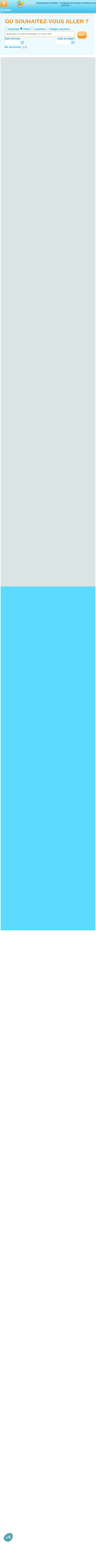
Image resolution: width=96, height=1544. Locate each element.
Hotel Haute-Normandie (15, 1333)
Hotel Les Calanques (14, 1098)
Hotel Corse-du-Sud (15, 1314)
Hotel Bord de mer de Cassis (18, 1129)
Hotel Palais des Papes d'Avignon (20, 1149)
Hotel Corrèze (12, 1382)
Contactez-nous (50, 1528)
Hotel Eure (10, 1336)
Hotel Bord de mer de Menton (18, 1113)
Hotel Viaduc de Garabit (15, 1152)
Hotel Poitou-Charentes (15, 1464)
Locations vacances (44, 1533)
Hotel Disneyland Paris (15, 1165)
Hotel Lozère (11, 1374)
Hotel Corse (9, 1311)
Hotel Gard (11, 1369)
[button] (8, 1537)
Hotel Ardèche (12, 1503)
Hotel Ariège (11, 1407)
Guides (80, 1533)
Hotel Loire (11, 1514)
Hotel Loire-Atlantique (16, 1440)
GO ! (82, 34)
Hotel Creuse (12, 1385)
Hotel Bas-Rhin (13, 1205)
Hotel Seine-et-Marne (16, 1350)
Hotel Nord (10, 1432)
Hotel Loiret (11, 1292)
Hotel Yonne (11, 1262)
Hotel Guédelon (11, 1155)
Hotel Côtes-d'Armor (15, 1268)
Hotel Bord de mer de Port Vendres (21, 1115)
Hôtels (27, 29)
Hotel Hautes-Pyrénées (17, 1418)
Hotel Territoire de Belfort (18, 1330)
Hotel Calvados (13, 1243)
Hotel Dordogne (13, 1213)
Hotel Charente (13, 1467)
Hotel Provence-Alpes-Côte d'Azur (21, 1478)
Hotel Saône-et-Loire (16, 1259)
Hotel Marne (11, 1309)
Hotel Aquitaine (11, 1210)
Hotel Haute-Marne (15, 1306)
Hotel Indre (11, 1287)
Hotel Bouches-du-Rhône (18, 1486)
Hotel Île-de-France (13, 1341)
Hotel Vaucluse (13, 1494)
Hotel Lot (10, 1421)
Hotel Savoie (11, 1519)
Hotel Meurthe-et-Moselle (18, 1393)
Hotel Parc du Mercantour (16, 1085)
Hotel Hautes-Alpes (15, 1489)
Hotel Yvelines (12, 1360)
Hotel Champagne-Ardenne (17, 1298)
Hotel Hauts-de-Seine (16, 1347)
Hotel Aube (11, 1303)
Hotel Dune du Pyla (13, 1093)
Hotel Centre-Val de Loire (16, 1278)
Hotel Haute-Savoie (15, 1508)
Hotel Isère (11, 1511)
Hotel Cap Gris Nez (13, 1096)
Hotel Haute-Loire (14, 1235)
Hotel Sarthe (11, 1448)
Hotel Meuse (11, 1396)
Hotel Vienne (12, 1475)
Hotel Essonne (12, 1344)
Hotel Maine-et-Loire (16, 1442)
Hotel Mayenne (13, 1445)
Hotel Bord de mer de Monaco (18, 1126)
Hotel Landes (12, 1218)
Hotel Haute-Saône (15, 1325)
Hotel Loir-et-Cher (14, 1295)
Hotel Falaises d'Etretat (15, 1076)
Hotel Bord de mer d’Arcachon (18, 1118)
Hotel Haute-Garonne (16, 1415)
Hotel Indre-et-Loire (15, 1289)
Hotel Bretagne (10, 1265)
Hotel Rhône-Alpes (13, 1497)
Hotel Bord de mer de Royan (18, 1121)
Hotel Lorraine (10, 1391)
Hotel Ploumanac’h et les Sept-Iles (21, 1090)
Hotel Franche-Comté (14, 1319)
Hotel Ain (10, 1500)
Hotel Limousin (10, 1380)
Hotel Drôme (11, 1505)
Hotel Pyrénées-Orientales (19, 1377)
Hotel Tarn (10, 1423)
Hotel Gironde (12, 1216)
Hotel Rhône (11, 1516)
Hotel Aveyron (12, 1410)
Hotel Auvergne (11, 1227)
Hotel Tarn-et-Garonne (17, 1426)
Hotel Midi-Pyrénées (13, 1404)
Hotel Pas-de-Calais (15, 1434)
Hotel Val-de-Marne (15, 1355)
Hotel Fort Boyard (12, 1163)
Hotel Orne (11, 1248)
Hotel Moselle (12, 1399)
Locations (40, 29)
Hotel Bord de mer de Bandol (18, 1132)
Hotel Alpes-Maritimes (16, 1483)
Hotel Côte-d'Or (13, 1254)
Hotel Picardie (10, 1453)
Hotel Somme (12, 1462)
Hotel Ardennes (13, 1300)
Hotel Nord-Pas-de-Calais (16, 1429)
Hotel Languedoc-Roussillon (17, 1363)
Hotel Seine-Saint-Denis (17, 1352)
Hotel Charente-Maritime (18, 1470)
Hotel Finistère (12, 1270)
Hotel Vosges (12, 1401)
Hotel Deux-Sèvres (15, 1473)
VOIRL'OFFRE (88, 109)
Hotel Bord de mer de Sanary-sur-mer (22, 1135)
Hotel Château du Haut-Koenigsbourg (22, 1157)
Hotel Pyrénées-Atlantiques (19, 1224)
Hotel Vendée (12, 1451)
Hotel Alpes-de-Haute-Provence (21, 1481)
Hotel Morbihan (13, 1276)
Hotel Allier (10, 1229)
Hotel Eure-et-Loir (14, 1284)
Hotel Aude (11, 1366)
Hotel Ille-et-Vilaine (15, 1273)
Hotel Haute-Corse (15, 1317)
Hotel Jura (10, 1328)
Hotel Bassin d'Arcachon (15, 1082)
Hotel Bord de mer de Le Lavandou (21, 1124)
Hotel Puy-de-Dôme (15, 1237)
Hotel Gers (10, 1412)
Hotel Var (10, 1492)
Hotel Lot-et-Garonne (16, 1221)
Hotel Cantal (11, 1232)
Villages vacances (60, 29)
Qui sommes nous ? (28, 1528)
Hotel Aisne (11, 1456)
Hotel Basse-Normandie (15, 1240)
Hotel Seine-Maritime (16, 1339)
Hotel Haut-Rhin (13, 1207)
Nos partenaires (70, 1528)
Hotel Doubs (11, 1322)
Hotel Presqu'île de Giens (16, 1087)
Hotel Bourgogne (11, 1251)
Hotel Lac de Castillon (14, 1079)
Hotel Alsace (9, 1202)
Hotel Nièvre (11, 1257)
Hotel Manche (12, 1246)
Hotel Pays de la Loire (14, 1437)
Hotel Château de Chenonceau (19, 1171)
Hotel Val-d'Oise (13, 1358)
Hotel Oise (10, 1459)
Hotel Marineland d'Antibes (17, 1168)
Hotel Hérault (12, 1371)
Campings (13, 29)
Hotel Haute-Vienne (15, 1388)
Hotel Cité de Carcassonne (17, 1160)
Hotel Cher (10, 1281)
